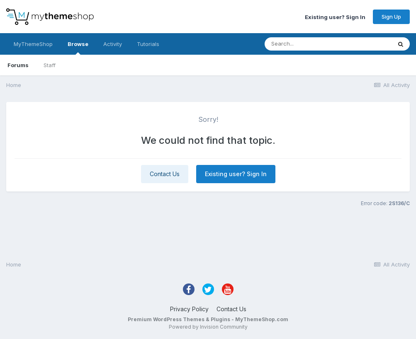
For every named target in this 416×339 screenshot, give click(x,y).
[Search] (311, 44)
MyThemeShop (33, 44)
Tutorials (148, 44)
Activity (112, 44)
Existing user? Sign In (335, 16)
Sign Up (391, 16)
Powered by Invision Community (208, 327)
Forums (18, 65)
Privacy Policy (189, 308)
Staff (50, 65)
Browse (78, 48)
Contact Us (165, 173)
